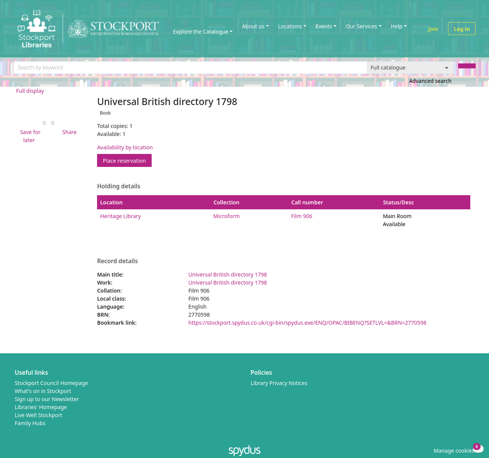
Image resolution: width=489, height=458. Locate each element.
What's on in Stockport (43, 391)
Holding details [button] (118, 186)
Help (397, 26)
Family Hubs (30, 423)
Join (433, 28)
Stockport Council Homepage (51, 383)
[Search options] (410, 67)
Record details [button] (117, 261)
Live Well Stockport (38, 415)
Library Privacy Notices (279, 383)
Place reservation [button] (127, 160)
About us (253, 26)
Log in (462, 28)
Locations (290, 26)
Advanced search (430, 80)
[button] (29, 136)
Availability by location (125, 147)
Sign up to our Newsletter (47, 399)
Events (324, 26)
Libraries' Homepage (41, 407)
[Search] (467, 65)
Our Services (361, 26)
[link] (44, 122)
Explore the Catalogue (200, 31)
